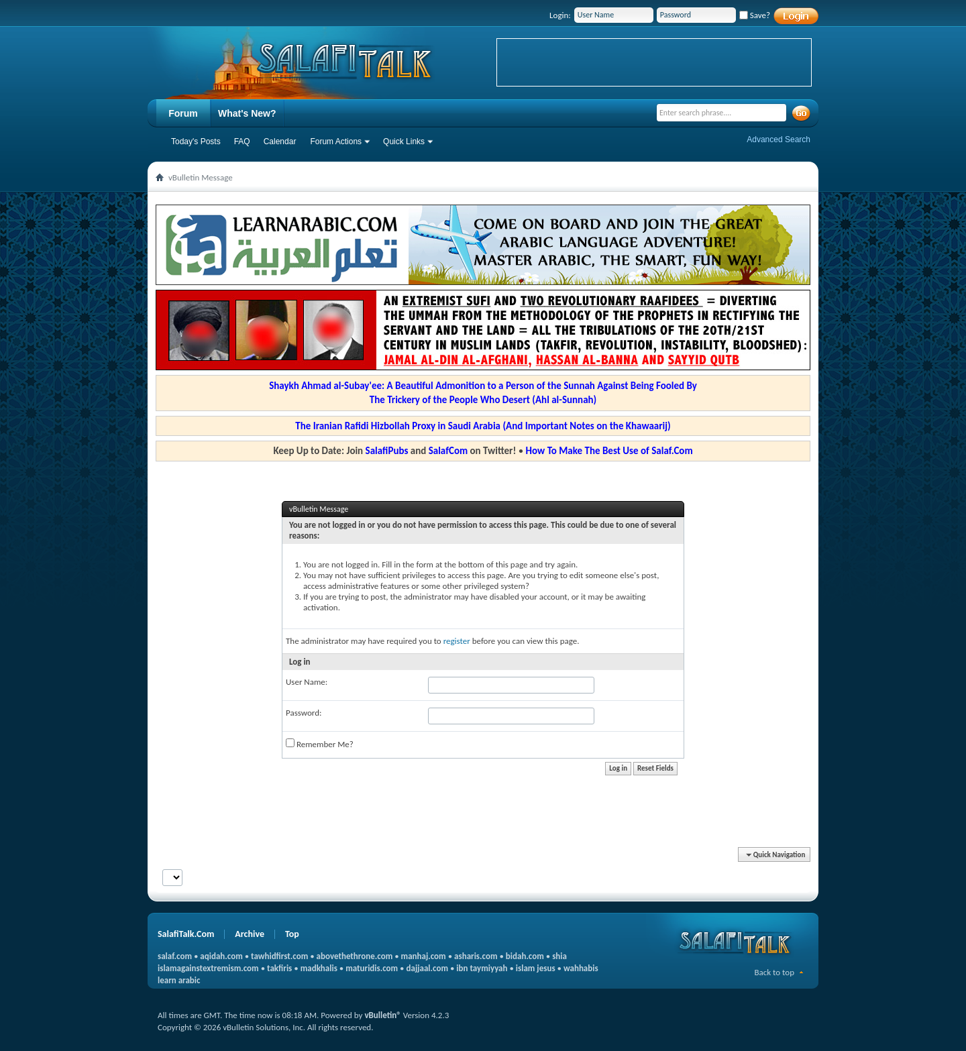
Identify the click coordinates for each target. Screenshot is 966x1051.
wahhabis (581, 968)
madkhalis (319, 968)
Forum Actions (336, 141)
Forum (183, 113)
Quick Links (404, 141)
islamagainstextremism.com (208, 968)
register (456, 641)
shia (559, 956)
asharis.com (475, 956)
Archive (249, 934)
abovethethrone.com (355, 956)
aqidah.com (221, 956)
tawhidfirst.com (279, 956)
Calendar (280, 141)
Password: (303, 713)
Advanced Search (778, 139)
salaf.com (175, 956)
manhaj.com (423, 956)
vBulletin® (382, 1015)
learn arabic (179, 980)
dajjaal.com (427, 968)
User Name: (306, 682)
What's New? (247, 113)
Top (292, 934)
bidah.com (525, 956)
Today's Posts (196, 141)
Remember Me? (320, 743)
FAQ (242, 141)
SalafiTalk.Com (186, 934)
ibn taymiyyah (481, 968)
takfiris (279, 968)
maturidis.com (371, 968)
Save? (754, 15)
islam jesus (535, 968)
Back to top (774, 972)
